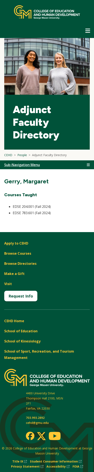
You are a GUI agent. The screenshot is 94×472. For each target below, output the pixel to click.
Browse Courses (17, 253)
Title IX (19, 461)
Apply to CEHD (16, 243)
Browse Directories (20, 263)
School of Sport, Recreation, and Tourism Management (39, 354)
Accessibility (58, 466)
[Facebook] (30, 436)
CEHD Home (14, 321)
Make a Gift (14, 273)
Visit (8, 283)
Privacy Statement (27, 466)
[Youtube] (54, 437)
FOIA (78, 466)
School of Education (21, 331)
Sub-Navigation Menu (22, 164)
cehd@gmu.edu (37, 423)
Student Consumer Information (56, 461)
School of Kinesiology (22, 341)
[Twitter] (41, 436)
